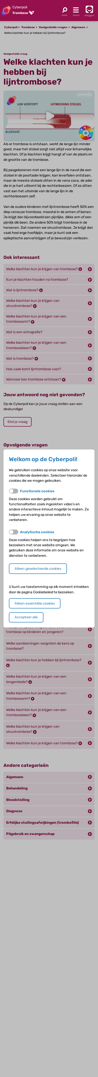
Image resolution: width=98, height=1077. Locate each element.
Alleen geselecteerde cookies (38, 569)
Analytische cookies (37, 532)
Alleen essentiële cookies (35, 603)
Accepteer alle (26, 617)
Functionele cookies (37, 491)
